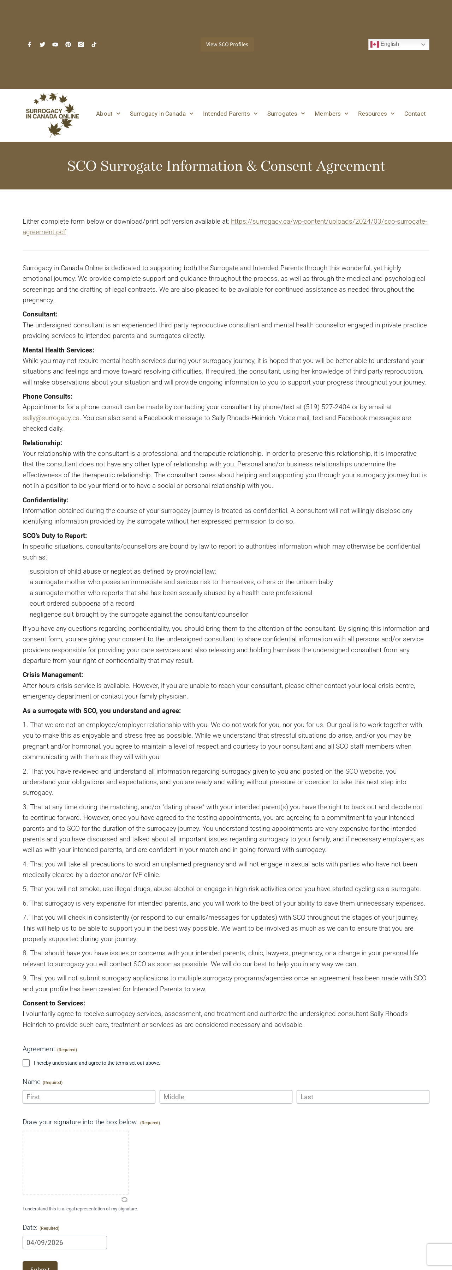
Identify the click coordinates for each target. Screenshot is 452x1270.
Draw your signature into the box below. (91, 1122)
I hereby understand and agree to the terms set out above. (97, 1063)
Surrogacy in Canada (162, 113)
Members (332, 113)
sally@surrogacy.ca (51, 418)
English (384, 44)
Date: (41, 1227)
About (108, 113)
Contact (415, 113)
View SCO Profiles (227, 44)
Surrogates (286, 113)
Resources (376, 113)
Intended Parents (230, 113)
